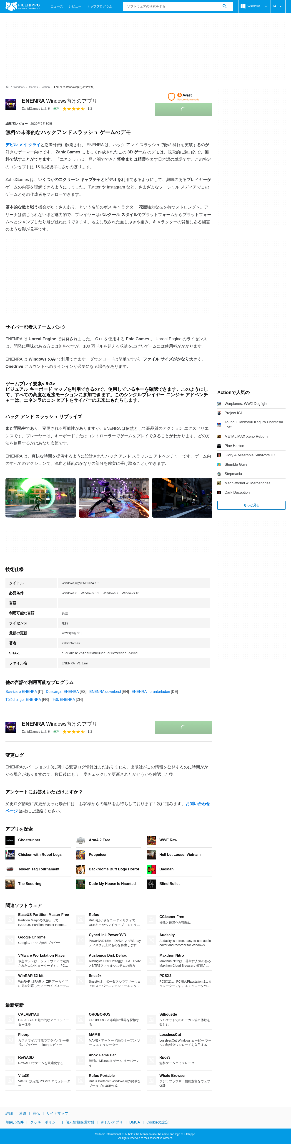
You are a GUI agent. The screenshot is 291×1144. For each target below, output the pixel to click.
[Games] (33, 87)
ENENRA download (105, 692)
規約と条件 (14, 1122)
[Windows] (19, 87)
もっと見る (251, 505)
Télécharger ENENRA (23, 700)
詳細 (9, 1113)
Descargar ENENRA (62, 692)
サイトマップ (57, 1113)
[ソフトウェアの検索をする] (224, 6)
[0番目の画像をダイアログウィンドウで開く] (40, 498)
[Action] (46, 87)
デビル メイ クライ (22, 144)
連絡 (22, 1113)
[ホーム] (7, 87)
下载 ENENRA (63, 700)
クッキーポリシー (44, 1122)
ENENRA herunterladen (151, 692)
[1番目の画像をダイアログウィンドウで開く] (114, 498)
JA (278, 6)
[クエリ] (178, 6)
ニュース (56, 6)
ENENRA (60, 101)
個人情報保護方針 (80, 1122)
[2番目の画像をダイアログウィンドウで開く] (187, 498)
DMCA (134, 1122)
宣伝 (36, 1113)
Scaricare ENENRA (21, 692)
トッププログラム (99, 6)
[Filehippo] (22, 6)
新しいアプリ (112, 1122)
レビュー (75, 6)
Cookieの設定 (157, 1122)
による (36, 108)
